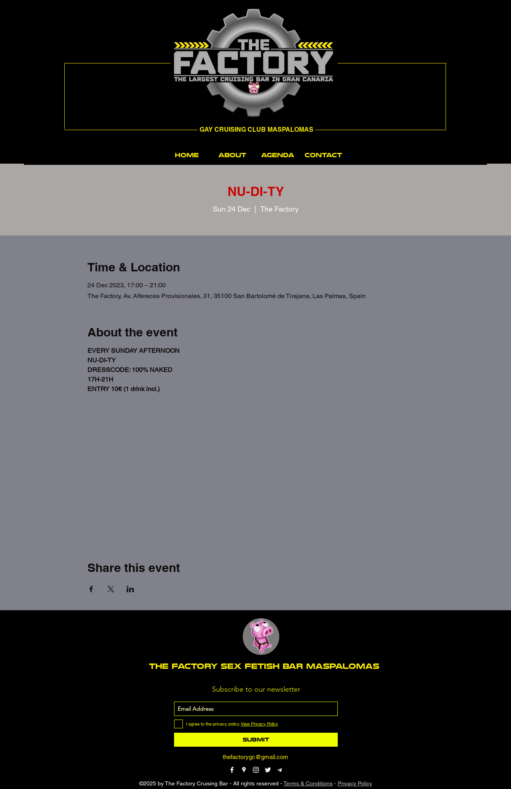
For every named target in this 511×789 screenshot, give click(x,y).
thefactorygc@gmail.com (255, 756)
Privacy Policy (355, 783)
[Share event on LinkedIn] (130, 589)
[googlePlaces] (244, 770)
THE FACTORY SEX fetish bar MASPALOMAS (264, 666)
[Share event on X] (111, 589)
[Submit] (256, 740)
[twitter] (268, 770)
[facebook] (232, 770)
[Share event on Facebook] (91, 589)
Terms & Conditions (308, 783)
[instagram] (256, 770)
